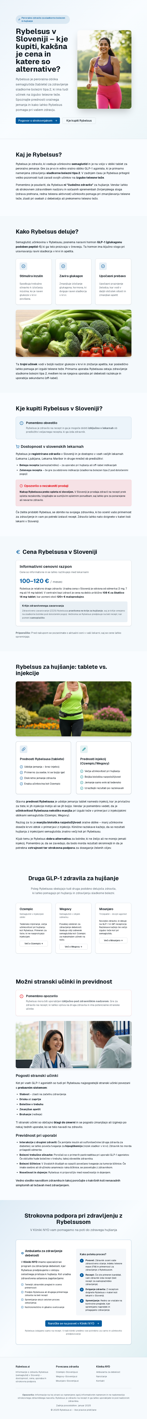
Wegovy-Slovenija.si (66, 1376)
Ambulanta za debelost (108, 1372)
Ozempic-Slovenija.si (67, 1372)
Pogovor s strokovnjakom (37, 120)
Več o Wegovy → (73, 946)
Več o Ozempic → (34, 943)
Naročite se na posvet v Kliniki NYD (73, 1323)
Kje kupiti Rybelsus (79, 120)
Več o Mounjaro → (113, 940)
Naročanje (101, 1376)
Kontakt (100, 1381)
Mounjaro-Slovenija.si (67, 1381)
